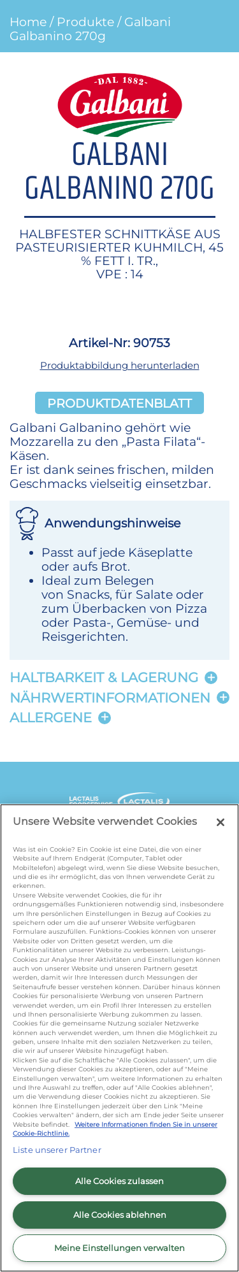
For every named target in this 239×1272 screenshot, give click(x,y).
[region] (119, 1038)
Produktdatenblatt (119, 402)
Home (28, 21)
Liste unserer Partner (57, 1150)
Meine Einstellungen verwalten (119, 1248)
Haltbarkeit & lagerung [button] (104, 677)
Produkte (85, 21)
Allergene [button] (51, 717)
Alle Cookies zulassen (119, 1181)
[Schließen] (220, 822)
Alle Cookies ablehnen (119, 1215)
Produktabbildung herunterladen (119, 365)
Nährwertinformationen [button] (110, 697)
